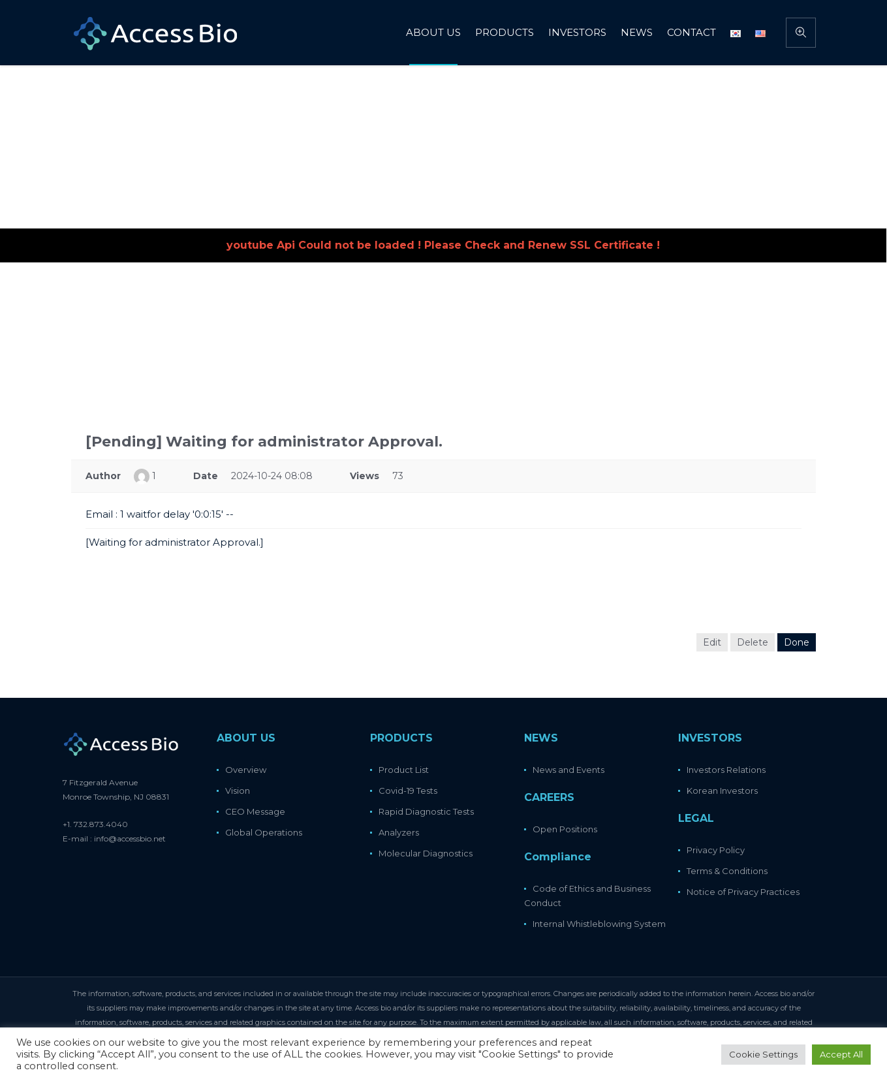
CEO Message (255, 811)
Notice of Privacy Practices (743, 891)
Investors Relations (726, 769)
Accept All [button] (841, 1054)
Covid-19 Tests (408, 790)
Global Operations (263, 832)
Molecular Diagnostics (426, 853)
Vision (237, 790)
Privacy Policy (716, 850)
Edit (712, 642)
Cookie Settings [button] (763, 1054)
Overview (245, 769)
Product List (404, 769)
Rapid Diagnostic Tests (426, 811)
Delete (752, 642)
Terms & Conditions (727, 871)
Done (796, 642)
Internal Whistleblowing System (599, 923)
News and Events (568, 769)
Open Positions (565, 829)
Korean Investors (722, 790)
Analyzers (399, 832)
